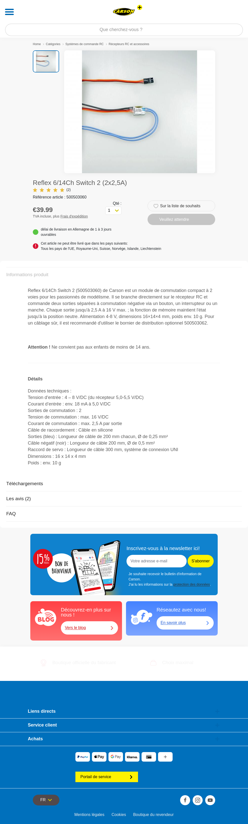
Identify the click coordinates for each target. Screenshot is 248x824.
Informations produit (27, 274)
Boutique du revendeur (153, 814)
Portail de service (106, 777)
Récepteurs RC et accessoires (129, 44)
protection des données (191, 584)
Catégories (53, 44)
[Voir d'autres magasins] (139, 7)
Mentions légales (89, 814)
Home (37, 44)
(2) (52, 189)
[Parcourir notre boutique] (124, 30)
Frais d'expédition (74, 216)
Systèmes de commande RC (84, 44)
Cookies (118, 814)
